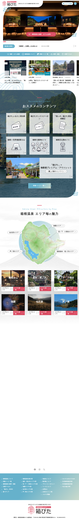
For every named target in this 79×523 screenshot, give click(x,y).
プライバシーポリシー (48, 484)
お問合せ (44, 490)
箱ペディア (6, 492)
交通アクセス (67, 54)
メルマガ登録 (67, 3)
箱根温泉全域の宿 (28, 479)
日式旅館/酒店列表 (67, 484)
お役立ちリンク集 (47, 492)
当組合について (46, 479)
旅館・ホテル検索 (13, 54)
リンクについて (46, 487)
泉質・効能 (55, 54)
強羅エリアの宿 (27, 487)
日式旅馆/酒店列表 (67, 482)
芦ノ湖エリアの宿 (28, 492)
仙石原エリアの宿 (28, 490)
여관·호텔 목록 (66, 487)
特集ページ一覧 (42, 54)
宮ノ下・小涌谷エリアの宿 (30, 484)
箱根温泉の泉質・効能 (9, 484)
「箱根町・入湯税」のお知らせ (27, 48)
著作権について (46, 482)
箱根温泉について (28, 54)
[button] (4, 41)
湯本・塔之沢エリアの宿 (29, 482)
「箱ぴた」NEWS (8, 490)
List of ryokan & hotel (68, 479)
